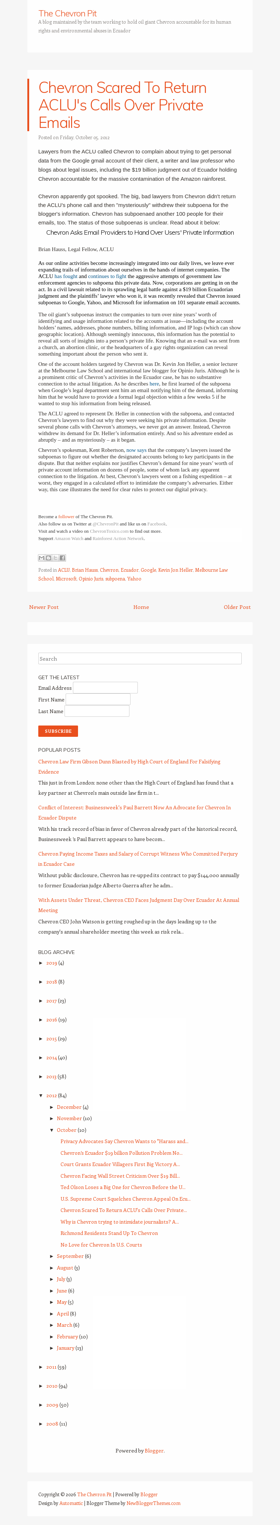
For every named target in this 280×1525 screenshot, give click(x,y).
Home (141, 606)
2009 (52, 1404)
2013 (52, 1076)
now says (137, 450)
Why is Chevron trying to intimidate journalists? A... (120, 1221)
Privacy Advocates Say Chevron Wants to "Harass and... (124, 1141)
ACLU (64, 570)
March (65, 1324)
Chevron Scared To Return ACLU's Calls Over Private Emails (122, 105)
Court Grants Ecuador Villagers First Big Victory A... (120, 1164)
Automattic (71, 1503)
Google (148, 570)
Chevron (109, 570)
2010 (52, 1385)
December (70, 1106)
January (66, 1347)
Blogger (154, 1450)
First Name (52, 699)
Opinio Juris (91, 578)
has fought (66, 276)
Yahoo (134, 578)
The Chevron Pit (67, 13)
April (63, 1313)
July (61, 1278)
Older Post (237, 606)
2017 (52, 1000)
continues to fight (107, 276)
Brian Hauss (85, 570)
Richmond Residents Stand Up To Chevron (109, 1232)
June (62, 1290)
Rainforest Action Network (118, 538)
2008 (52, 1423)
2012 (52, 1095)
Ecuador (130, 570)
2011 (52, 1366)
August (65, 1267)
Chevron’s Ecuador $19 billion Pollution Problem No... (122, 1152)
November (70, 1118)
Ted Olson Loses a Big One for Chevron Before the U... (123, 1187)
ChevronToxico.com (109, 531)
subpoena (115, 578)
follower (66, 516)
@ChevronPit (105, 524)
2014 (52, 1057)
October (67, 1129)
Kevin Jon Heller (175, 570)
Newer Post (44, 606)
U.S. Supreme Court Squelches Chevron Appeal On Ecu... (126, 1198)
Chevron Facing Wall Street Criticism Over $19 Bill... (120, 1175)
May (62, 1301)
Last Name (51, 711)
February (68, 1336)
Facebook (156, 524)
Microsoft (66, 578)
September (71, 1255)
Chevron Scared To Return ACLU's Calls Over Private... (124, 1210)
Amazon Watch (68, 538)
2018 (52, 981)
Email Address (55, 687)
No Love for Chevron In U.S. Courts (101, 1244)
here (154, 384)
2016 (52, 1019)
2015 (52, 1038)
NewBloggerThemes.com (153, 1503)
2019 (52, 962)
